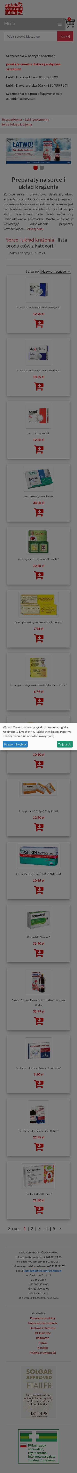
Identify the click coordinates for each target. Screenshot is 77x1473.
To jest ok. (64, 744)
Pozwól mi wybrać (15, 744)
